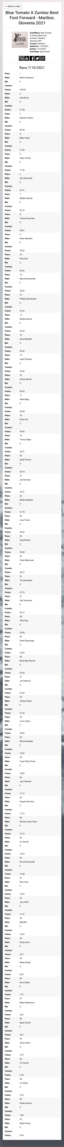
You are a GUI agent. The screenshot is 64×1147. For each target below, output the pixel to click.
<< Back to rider (13, 6)
